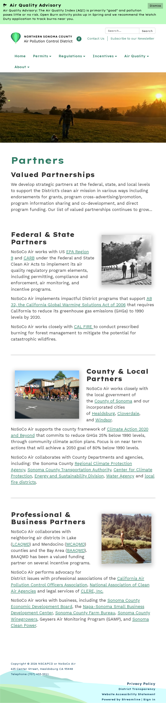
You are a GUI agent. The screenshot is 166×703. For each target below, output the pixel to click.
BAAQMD (76, 550)
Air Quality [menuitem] (135, 56)
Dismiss (155, 5)
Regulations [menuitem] (70, 56)
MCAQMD (75, 544)
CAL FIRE (84, 326)
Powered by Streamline (121, 699)
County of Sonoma (113, 401)
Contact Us (95, 38)
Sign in (149, 699)
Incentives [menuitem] (103, 56)
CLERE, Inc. (92, 591)
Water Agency (120, 476)
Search (147, 31)
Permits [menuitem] (40, 56)
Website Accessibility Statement (128, 694)
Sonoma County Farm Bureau (85, 612)
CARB (29, 258)
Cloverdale (128, 413)
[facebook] (78, 40)
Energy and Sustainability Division (69, 476)
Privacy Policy (141, 684)
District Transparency (136, 689)
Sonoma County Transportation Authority (69, 469)
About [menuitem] (20, 67)
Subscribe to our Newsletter (132, 38)
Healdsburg (103, 413)
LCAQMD (21, 544)
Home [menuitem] (20, 56)
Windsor (103, 420)
